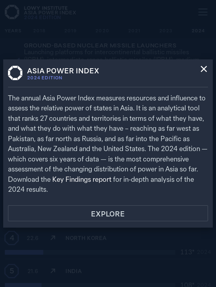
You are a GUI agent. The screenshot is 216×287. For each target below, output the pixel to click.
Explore (108, 214)
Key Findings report (81, 179)
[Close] (204, 69)
